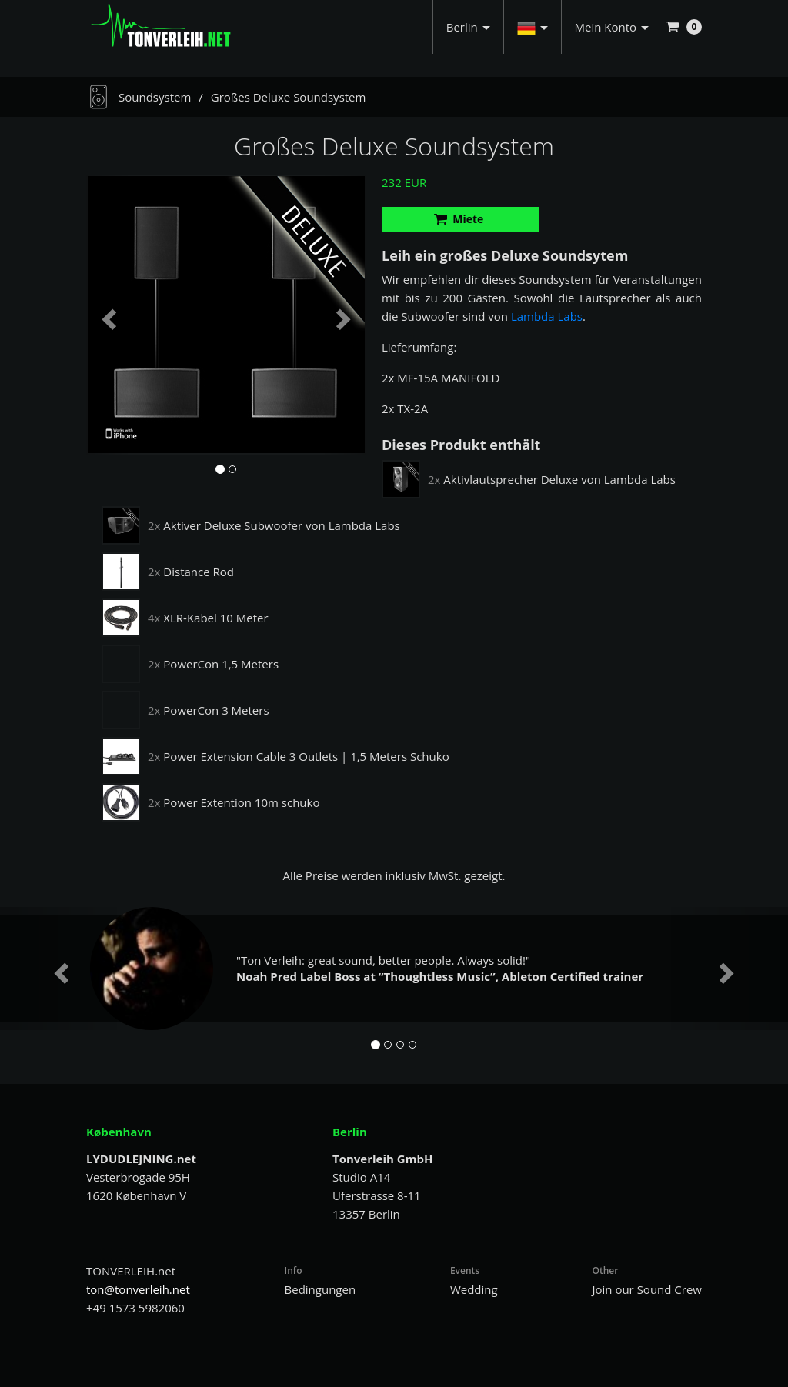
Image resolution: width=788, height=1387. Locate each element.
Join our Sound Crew (647, 1289)
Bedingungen (320, 1289)
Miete (459, 219)
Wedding (474, 1289)
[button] (532, 27)
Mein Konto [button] (612, 27)
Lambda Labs (547, 316)
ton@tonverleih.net (138, 1289)
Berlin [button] (468, 27)
